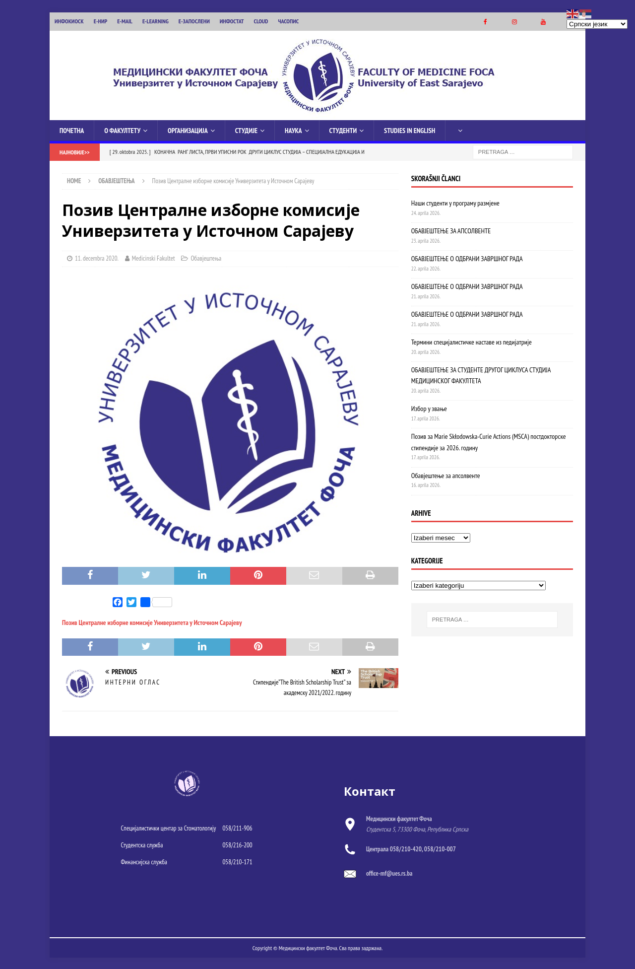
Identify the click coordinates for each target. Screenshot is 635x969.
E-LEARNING (155, 21)
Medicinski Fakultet (153, 257)
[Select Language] (597, 24)
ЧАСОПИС (288, 21)
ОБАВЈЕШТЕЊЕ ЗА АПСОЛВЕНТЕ (451, 229)
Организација (188, 129)
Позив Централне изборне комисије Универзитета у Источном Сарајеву (152, 621)
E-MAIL (124, 21)
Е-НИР (100, 21)
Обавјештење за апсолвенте (445, 474)
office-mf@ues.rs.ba (389, 872)
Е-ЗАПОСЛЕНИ (194, 21)
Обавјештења (205, 257)
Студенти (343, 129)
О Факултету (122, 129)
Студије (246, 129)
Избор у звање (429, 407)
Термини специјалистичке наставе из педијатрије (471, 341)
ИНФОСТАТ (232, 21)
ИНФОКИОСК (69, 21)
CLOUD (261, 21)
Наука (293, 129)
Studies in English (409, 129)
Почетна (72, 129)
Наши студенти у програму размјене (455, 202)
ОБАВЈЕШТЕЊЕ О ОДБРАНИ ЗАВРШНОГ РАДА (467, 257)
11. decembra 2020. (97, 257)
